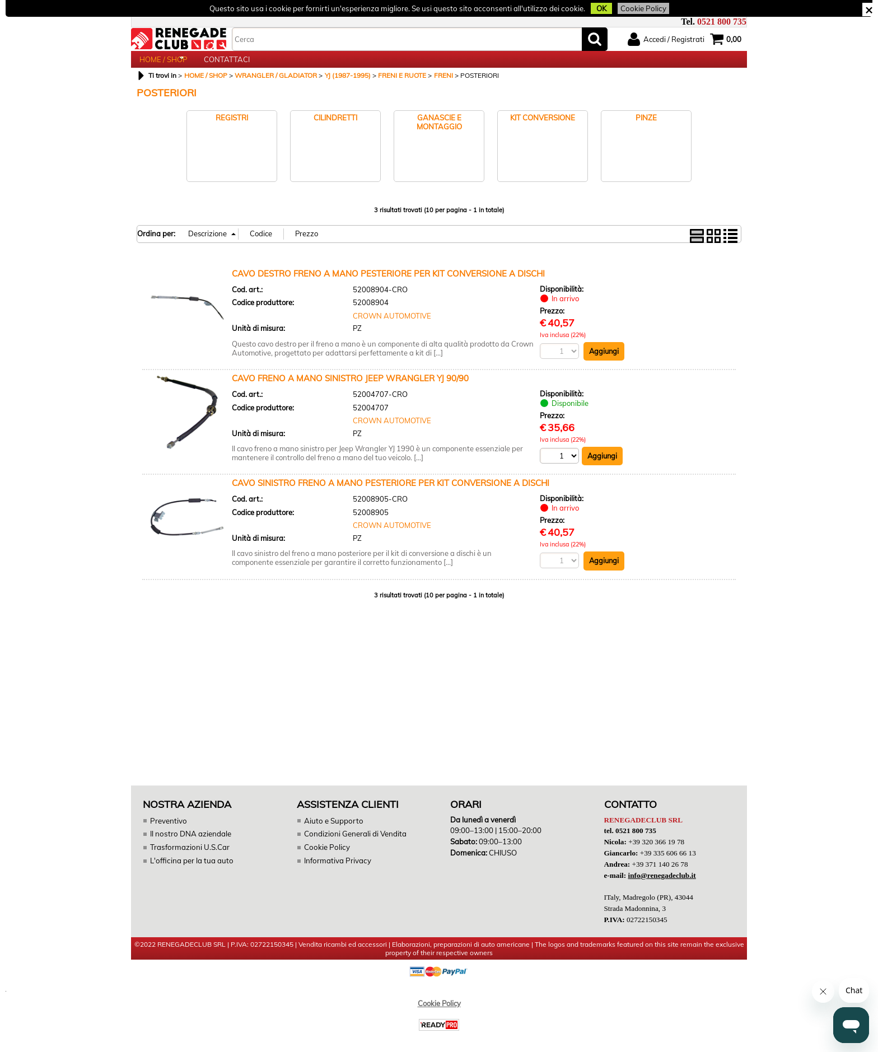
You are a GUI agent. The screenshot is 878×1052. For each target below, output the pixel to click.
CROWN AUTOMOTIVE (392, 327)
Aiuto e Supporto (333, 833)
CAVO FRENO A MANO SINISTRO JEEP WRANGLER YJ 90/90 (350, 390)
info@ (661, 886)
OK (596, 8)
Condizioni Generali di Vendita (354, 845)
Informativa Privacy (336, 872)
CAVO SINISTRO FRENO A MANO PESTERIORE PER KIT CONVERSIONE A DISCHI (390, 495)
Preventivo (168, 833)
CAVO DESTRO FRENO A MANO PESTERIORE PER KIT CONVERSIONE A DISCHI (388, 285)
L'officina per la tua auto (190, 872)
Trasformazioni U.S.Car (188, 859)
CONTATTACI (227, 65)
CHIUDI (868, 9)
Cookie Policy (636, 8)
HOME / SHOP (163, 65)
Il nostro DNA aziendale (190, 845)
